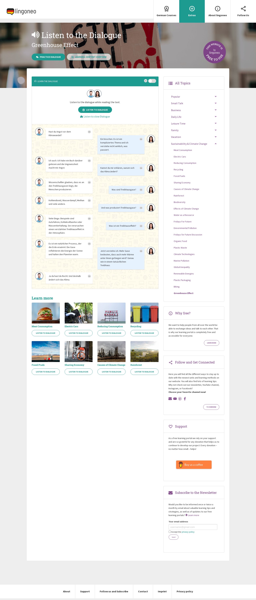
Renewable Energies (184, 273)
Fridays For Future (183, 221)
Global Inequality (182, 267)
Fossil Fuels (38, 365)
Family (174, 130)
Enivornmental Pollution (185, 228)
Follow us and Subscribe (114, 593)
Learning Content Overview (89, 56)
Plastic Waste (180, 247)
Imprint (162, 593)
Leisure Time (178, 123)
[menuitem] (166, 11)
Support (85, 593)
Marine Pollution (181, 260)
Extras (192, 8)
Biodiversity (179, 202)
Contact (143, 593)
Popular (175, 96)
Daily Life (176, 116)
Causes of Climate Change (111, 365)
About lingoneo (217, 8)
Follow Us (243, 8)
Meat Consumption (42, 326)
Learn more (211, 343)
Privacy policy (185, 593)
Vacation (176, 136)
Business (176, 110)
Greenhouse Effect (183, 293)
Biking (177, 286)
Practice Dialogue (48, 56)
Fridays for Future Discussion (188, 234)
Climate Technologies (184, 254)
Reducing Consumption (110, 326)
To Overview (211, 407)
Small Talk (177, 103)
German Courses (166, 8)
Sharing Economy (74, 365)
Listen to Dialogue (95, 109)
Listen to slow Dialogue (95, 116)
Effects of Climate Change (186, 208)
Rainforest (136, 365)
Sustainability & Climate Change (189, 143)
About (66, 593)
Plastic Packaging (182, 280)
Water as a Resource (184, 215)
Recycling (135, 326)
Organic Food (180, 241)
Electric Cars (71, 326)
